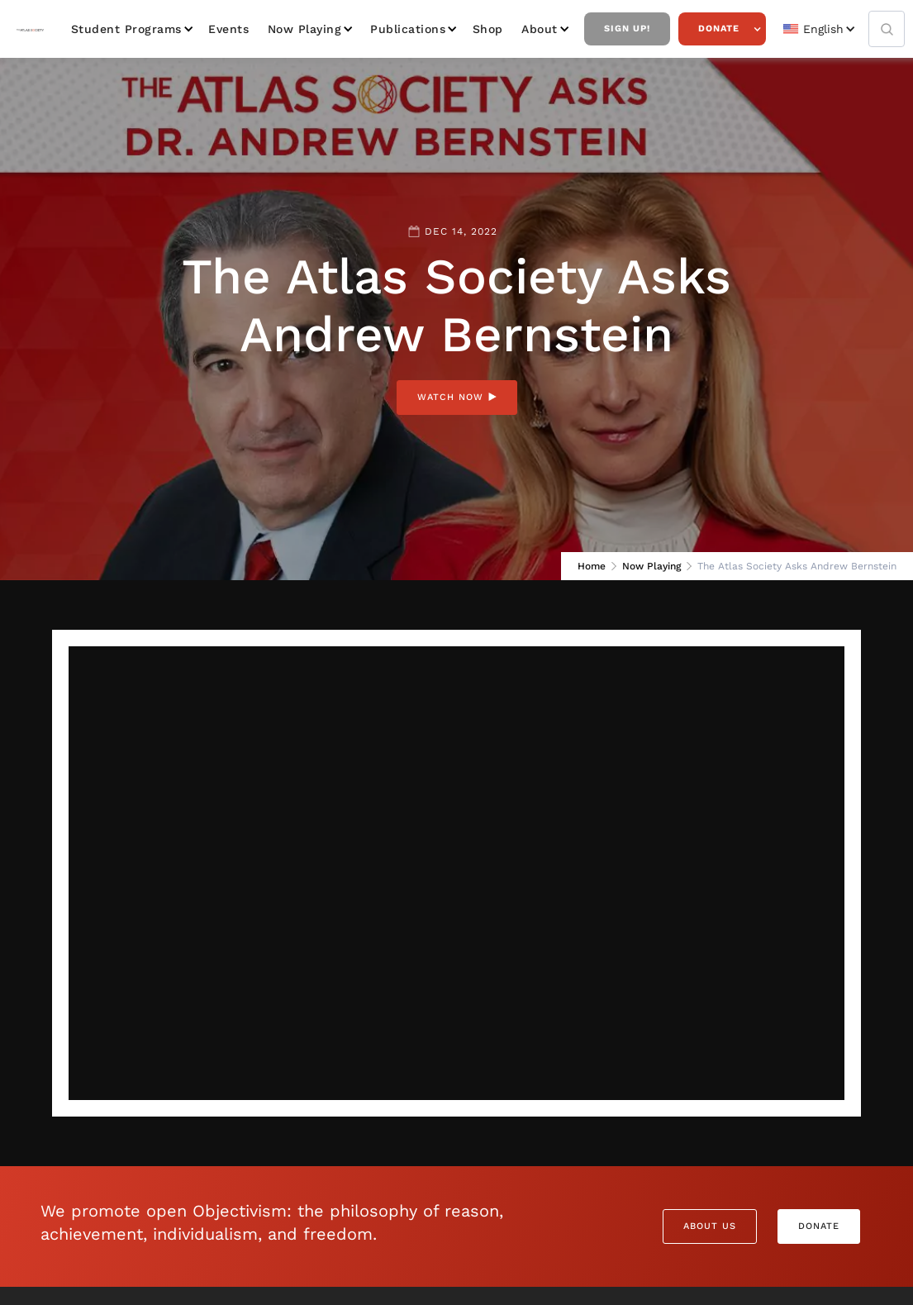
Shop (488, 29)
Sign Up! (627, 28)
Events (228, 29)
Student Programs (126, 29)
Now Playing (305, 29)
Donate (718, 28)
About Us (709, 1226)
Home (592, 566)
